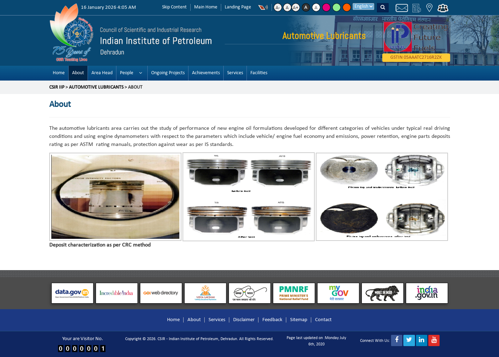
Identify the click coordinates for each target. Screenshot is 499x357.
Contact (323, 320)
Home (59, 73)
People (126, 73)
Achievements (206, 73)
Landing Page (238, 7)
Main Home (205, 7)
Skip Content (174, 7)
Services (235, 73)
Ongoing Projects (168, 73)
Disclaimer (244, 320)
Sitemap (298, 320)
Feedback (272, 320)
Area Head (102, 73)
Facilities (258, 73)
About (78, 73)
